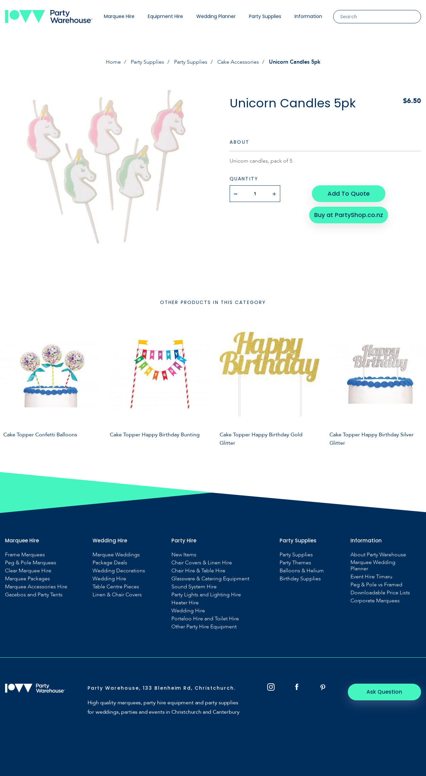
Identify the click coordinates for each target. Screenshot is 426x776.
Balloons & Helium (302, 571)
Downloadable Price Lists (380, 593)
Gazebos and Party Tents (34, 595)
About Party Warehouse (378, 555)
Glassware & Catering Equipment (210, 579)
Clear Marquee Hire (28, 571)
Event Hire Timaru (371, 577)
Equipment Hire (165, 16)
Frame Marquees (25, 555)
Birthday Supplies (300, 579)
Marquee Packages (27, 579)
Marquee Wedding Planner (372, 565)
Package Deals (110, 563)
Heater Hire (185, 603)
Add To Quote (348, 193)
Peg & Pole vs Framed (376, 585)
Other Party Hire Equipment (204, 627)
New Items (183, 555)
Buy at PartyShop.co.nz (348, 215)
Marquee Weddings (116, 555)
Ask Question (384, 692)
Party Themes (295, 563)
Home (113, 62)
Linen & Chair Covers (117, 595)
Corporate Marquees (375, 601)
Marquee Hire (119, 16)
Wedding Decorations (119, 571)
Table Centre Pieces (116, 587)
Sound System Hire (194, 587)
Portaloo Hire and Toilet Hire (205, 619)
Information (308, 16)
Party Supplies (265, 16)
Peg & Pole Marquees (30, 563)
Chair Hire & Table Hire (198, 571)
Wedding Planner (216, 16)
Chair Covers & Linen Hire (201, 563)
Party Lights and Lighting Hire (206, 595)
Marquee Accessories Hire (36, 587)
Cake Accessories (238, 62)
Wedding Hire (109, 579)
